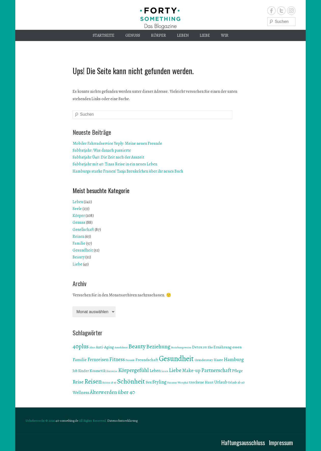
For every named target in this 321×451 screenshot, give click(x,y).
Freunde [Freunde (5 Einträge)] (130, 360)
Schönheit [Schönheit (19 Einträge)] (131, 381)
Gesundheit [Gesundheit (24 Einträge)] (176, 358)
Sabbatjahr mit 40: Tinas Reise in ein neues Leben (115, 164)
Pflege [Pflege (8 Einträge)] (237, 370)
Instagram (291, 10)
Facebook (271, 10)
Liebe (205, 35)
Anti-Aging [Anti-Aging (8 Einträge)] (105, 347)
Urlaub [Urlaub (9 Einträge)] (220, 382)
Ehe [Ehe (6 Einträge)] (210, 347)
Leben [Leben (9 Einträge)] (155, 370)
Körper (158, 35)
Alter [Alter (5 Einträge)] (92, 347)
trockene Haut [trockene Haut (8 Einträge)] (201, 382)
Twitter (281, 10)
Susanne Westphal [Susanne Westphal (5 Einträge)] (177, 382)
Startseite (103, 35)
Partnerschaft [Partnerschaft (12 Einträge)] (216, 370)
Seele (77, 208)
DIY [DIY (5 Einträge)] (205, 347)
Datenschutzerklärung (122, 420)
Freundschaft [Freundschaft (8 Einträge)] (147, 359)
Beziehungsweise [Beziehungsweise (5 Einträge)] (181, 347)
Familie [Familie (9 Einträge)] (80, 359)
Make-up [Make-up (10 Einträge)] (191, 370)
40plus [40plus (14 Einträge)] (81, 346)
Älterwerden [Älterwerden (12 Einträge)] (103, 392)
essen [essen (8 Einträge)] (237, 347)
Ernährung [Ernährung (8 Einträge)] (222, 347)
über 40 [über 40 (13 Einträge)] (126, 392)
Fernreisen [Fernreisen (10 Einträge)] (98, 359)
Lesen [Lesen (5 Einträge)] (165, 371)
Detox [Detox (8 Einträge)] (197, 347)
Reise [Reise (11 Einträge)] (78, 381)
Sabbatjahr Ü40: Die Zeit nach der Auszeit (108, 157)
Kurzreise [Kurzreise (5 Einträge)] (111, 371)
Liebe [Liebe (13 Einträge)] (175, 370)
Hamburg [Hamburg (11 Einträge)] (234, 359)
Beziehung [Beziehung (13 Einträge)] (158, 346)
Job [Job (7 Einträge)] (75, 370)
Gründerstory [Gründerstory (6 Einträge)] (204, 360)
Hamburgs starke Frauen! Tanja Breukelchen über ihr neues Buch (128, 171)
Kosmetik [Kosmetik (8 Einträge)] (98, 370)
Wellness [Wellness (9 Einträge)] (81, 392)
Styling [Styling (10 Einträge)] (159, 382)
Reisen (78, 236)
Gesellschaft (83, 229)
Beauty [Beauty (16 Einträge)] (136, 346)
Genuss (132, 35)
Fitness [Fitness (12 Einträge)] (117, 359)
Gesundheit (83, 250)
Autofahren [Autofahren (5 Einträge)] (121, 347)
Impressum (281, 442)
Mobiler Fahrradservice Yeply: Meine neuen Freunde (117, 143)
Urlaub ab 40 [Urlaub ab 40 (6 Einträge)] (236, 382)
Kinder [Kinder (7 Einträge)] (83, 370)
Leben (183, 35)
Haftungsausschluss (243, 442)
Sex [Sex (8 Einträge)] (149, 382)
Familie (79, 243)
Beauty (79, 257)
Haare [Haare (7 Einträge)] (218, 359)
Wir (225, 35)
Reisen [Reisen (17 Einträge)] (93, 381)
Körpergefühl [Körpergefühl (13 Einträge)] (133, 370)
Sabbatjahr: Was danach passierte (102, 150)
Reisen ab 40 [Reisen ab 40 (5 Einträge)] (109, 382)
